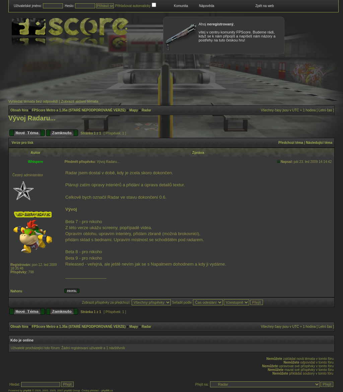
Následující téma (319, 142)
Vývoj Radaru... (32, 118)
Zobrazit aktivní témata (79, 101)
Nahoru (16, 291)
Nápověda (206, 6)
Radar (146, 110)
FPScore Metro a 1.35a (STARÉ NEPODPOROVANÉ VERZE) (79, 110)
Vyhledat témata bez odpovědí (33, 101)
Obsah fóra (19, 110)
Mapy (133, 110)
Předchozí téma (290, 142)
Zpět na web (264, 6)
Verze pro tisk (22, 142)
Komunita (181, 6)
